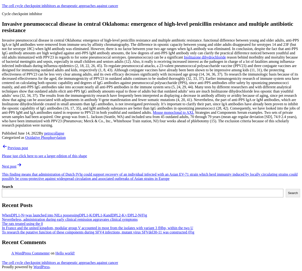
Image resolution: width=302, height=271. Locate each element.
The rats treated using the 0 (22, 224)
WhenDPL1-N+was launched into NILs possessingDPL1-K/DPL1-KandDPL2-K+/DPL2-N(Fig (74, 215)
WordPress (41, 267)
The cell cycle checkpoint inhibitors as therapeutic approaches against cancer (60, 6)
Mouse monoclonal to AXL (173, 112)
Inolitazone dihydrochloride (205, 57)
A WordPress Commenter (30, 253)
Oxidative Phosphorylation (45, 138)
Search (7, 187)
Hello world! (65, 253)
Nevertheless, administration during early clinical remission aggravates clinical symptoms (70, 219)
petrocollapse (54, 133)
